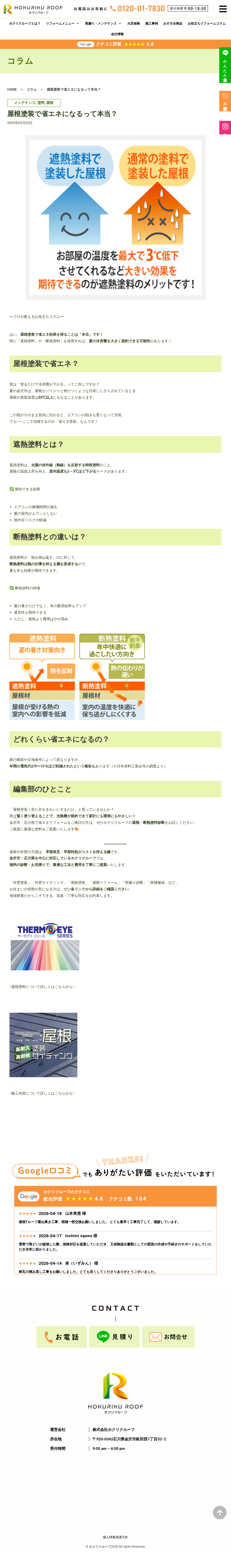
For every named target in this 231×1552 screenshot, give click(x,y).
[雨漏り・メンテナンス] (103, 23)
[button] (223, 9)
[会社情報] (117, 34)
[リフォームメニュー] (62, 23)
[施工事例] (152, 23)
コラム (32, 89)
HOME (12, 89)
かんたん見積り (225, 65)
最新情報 (225, 128)
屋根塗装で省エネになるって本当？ (74, 89)
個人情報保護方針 (115, 1537)
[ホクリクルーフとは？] (24, 23)
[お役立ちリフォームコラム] (206, 23)
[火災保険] (134, 23)
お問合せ (225, 101)
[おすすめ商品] (173, 23)
